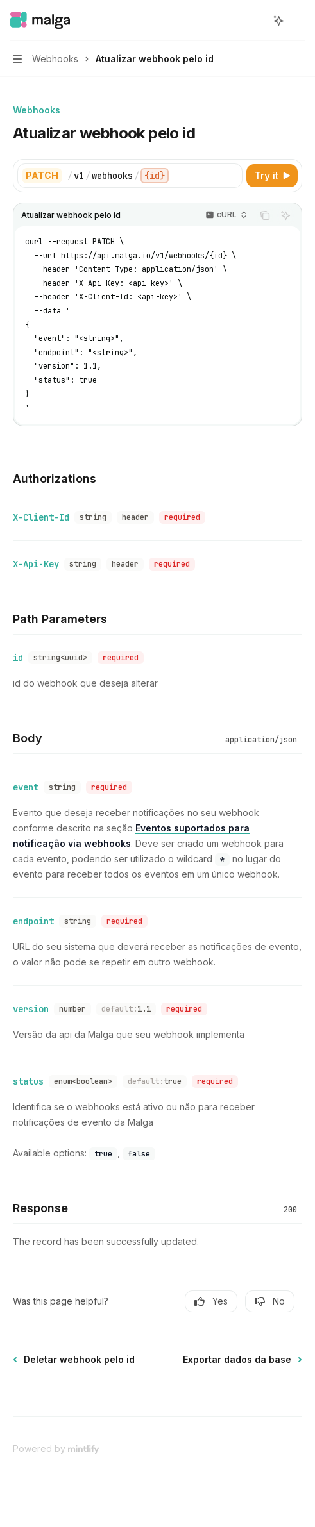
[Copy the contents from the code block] (265, 215)
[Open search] (254, 20)
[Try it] (272, 175)
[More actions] (298, 20)
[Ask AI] (285, 215)
